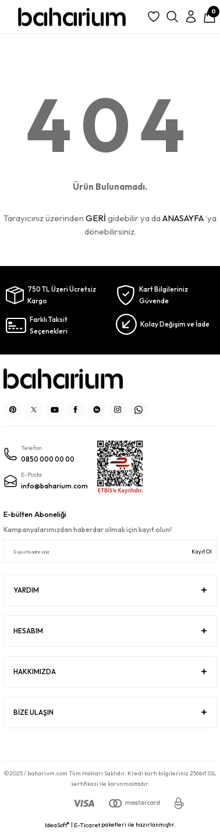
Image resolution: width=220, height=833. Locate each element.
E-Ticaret (87, 825)
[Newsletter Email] (110, 551)
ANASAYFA (183, 218)
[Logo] (71, 17)
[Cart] (210, 17)
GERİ (96, 218)
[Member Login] (191, 17)
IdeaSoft (57, 825)
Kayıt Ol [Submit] (201, 551)
